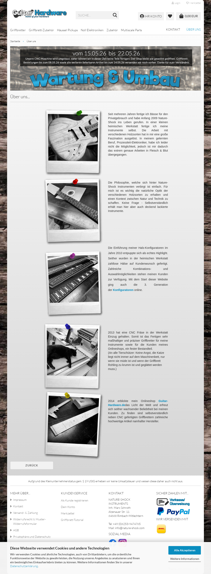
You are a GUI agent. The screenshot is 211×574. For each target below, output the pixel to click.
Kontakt (173, 29)
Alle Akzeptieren (184, 550)
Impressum (20, 499)
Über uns (193, 29)
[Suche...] (115, 15)
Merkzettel (193, 2)
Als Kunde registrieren (74, 500)
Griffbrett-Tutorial (72, 520)
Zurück (31, 465)
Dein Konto (68, 507)
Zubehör (112, 30)
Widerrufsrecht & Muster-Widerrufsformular (29, 521)
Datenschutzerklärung (24, 566)
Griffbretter (18, 30)
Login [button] (176, 2)
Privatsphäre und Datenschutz (32, 536)
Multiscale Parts (131, 30)
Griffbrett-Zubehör (41, 30)
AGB (16, 530)
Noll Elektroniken (92, 30)
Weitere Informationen (184, 558)
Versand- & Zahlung (25, 512)
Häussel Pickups (67, 30)
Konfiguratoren (123, 290)
